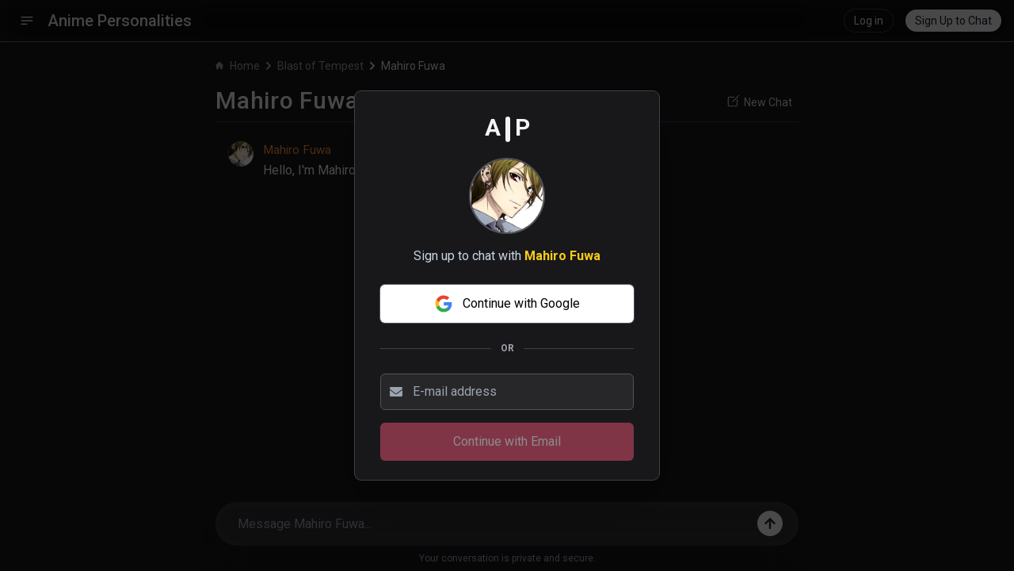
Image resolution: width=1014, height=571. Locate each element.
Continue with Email (507, 441)
